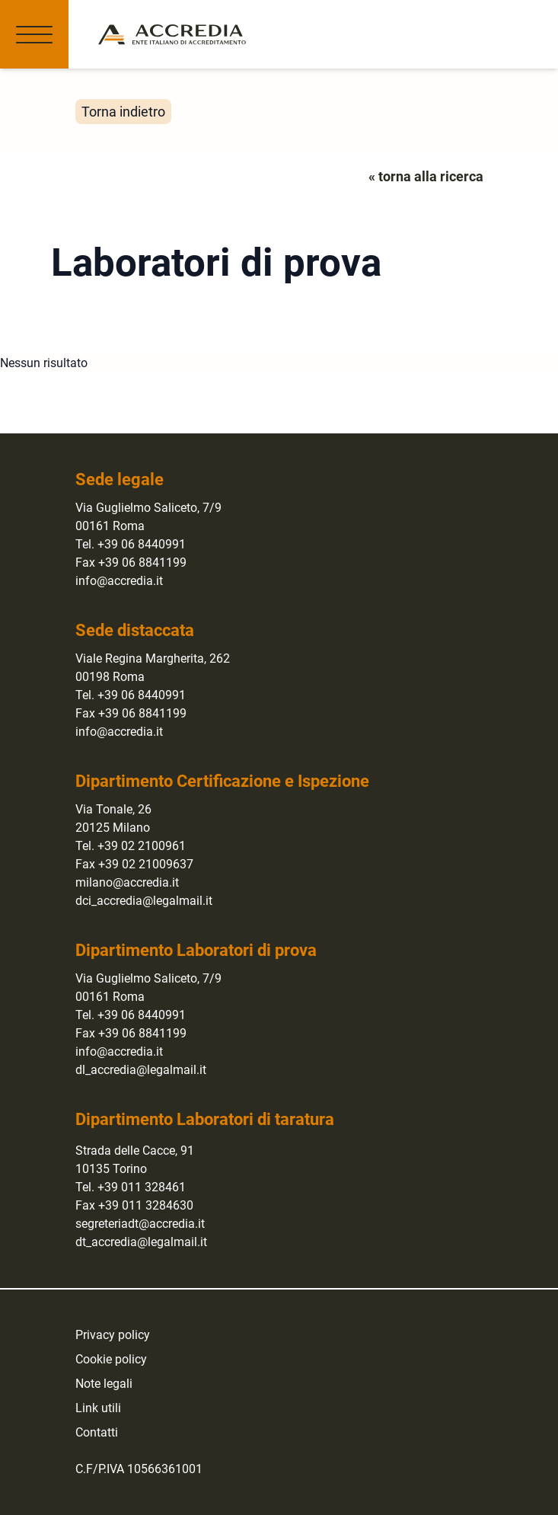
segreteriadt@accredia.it (140, 1223)
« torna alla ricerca (425, 176)
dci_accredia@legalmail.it (143, 900)
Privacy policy (112, 1335)
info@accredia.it (119, 581)
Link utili (98, 1408)
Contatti (96, 1432)
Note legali (103, 1383)
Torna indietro (123, 112)
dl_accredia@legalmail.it (140, 1070)
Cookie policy (111, 1359)
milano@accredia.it (127, 882)
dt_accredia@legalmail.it (141, 1242)
